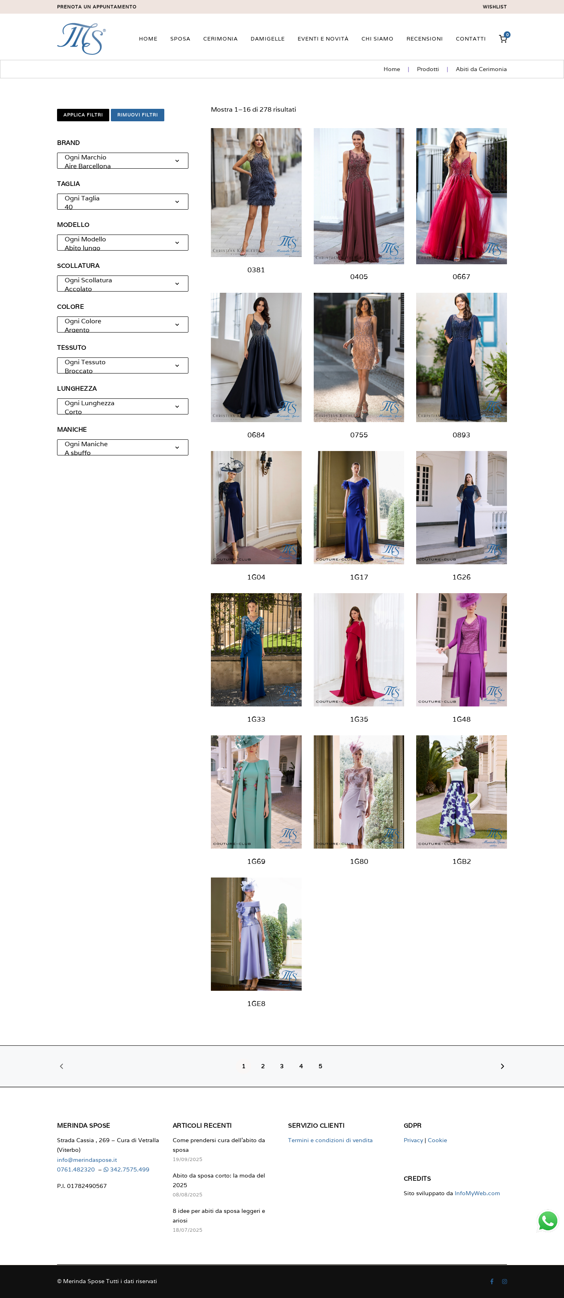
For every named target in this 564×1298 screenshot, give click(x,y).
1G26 (461, 577)
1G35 (359, 719)
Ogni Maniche (117, 444)
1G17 (359, 577)
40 (117, 207)
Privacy (413, 1140)
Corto (117, 412)
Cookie (437, 1140)
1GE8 (256, 1003)
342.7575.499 (126, 1169)
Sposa (180, 39)
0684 (256, 435)
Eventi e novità (323, 39)
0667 (461, 276)
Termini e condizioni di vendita (330, 1140)
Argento (117, 330)
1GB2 (461, 861)
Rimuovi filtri (137, 115)
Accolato (117, 289)
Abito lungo (117, 248)
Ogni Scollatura (117, 280)
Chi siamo (378, 39)
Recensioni (425, 39)
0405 (359, 276)
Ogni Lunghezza (117, 403)
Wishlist (495, 7)
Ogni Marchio (117, 157)
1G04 (256, 577)
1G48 (461, 719)
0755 (359, 435)
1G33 (256, 719)
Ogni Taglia (117, 198)
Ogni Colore (117, 321)
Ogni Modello (117, 239)
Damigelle (268, 39)
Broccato (117, 371)
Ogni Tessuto (117, 362)
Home (148, 39)
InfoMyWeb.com (477, 1193)
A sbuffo (117, 453)
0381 (256, 269)
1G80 (359, 861)
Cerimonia (220, 39)
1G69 (256, 861)
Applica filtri (83, 115)
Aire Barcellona (117, 166)
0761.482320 (76, 1169)
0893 (461, 435)
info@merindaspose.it (87, 1159)
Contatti (471, 39)
